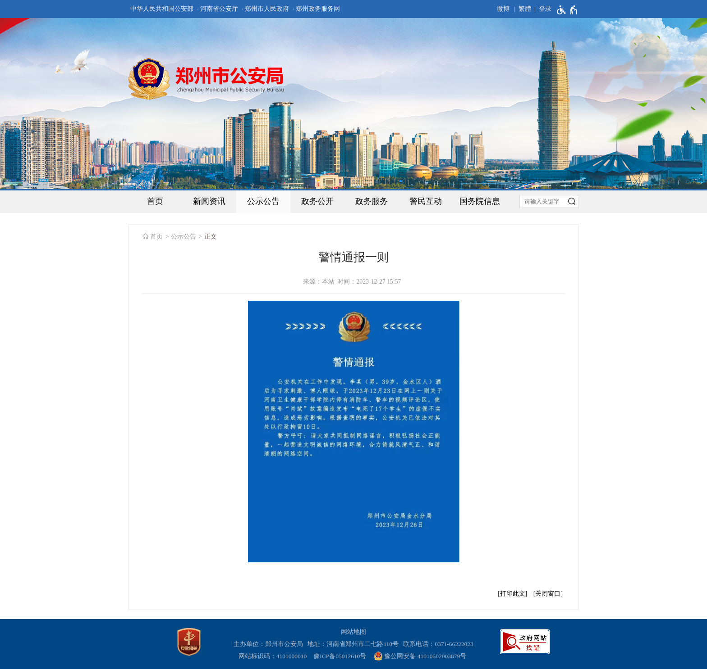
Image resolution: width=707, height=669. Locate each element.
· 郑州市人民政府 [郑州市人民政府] (265, 8)
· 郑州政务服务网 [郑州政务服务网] (316, 8)
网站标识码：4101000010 (274, 656)
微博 (503, 8)
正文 (210, 236)
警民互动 (425, 201)
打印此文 (512, 593)
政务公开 (317, 201)
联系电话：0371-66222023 (438, 644)
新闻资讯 (209, 201)
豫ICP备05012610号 (339, 656)
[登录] (541, 9)
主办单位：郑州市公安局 (270, 644)
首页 (155, 201)
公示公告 (263, 201)
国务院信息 (479, 201)
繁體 (525, 8)
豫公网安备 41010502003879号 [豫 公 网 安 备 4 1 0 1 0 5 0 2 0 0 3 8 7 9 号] (420, 655)
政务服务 (371, 201)
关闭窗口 (547, 593)
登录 (545, 8)
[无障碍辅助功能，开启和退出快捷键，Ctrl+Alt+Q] (567, 10)
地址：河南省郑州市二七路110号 (355, 644)
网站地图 (353, 631)
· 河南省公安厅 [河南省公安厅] (217, 8)
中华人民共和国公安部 (161, 8)
